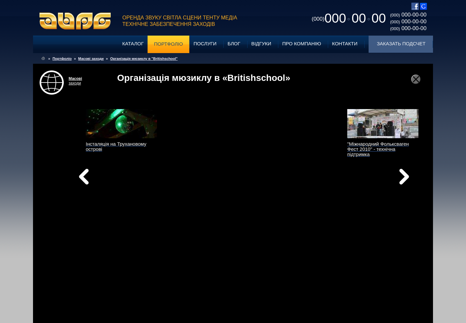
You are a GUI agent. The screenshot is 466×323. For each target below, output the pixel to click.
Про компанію (301, 43)
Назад (100, 178)
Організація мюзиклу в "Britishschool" (143, 59)
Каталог (133, 43)
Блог (233, 43)
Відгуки (261, 43)
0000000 (349, 18)
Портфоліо (168, 44)
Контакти (344, 43)
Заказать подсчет (401, 43)
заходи (75, 80)
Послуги (205, 43)
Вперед (297, 185)
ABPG (75, 21)
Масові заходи (91, 59)
